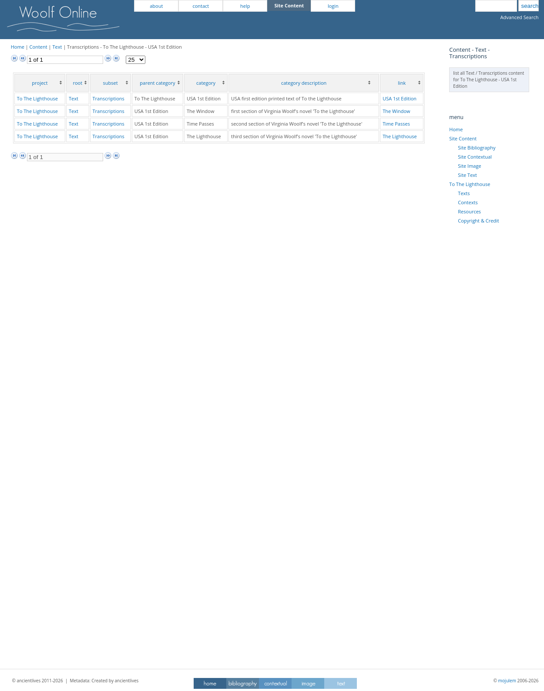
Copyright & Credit (478, 220)
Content (38, 46)
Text (57, 46)
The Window (396, 111)
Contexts (467, 202)
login (333, 6)
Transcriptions (108, 98)
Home (17, 46)
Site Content (463, 138)
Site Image (469, 166)
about (156, 6)
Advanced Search (519, 17)
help (245, 6)
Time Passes (396, 123)
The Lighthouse (400, 136)
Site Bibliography (476, 147)
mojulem (507, 681)
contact (200, 6)
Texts (464, 193)
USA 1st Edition (399, 98)
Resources (469, 211)
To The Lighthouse (37, 98)
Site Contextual (474, 156)
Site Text (467, 175)
